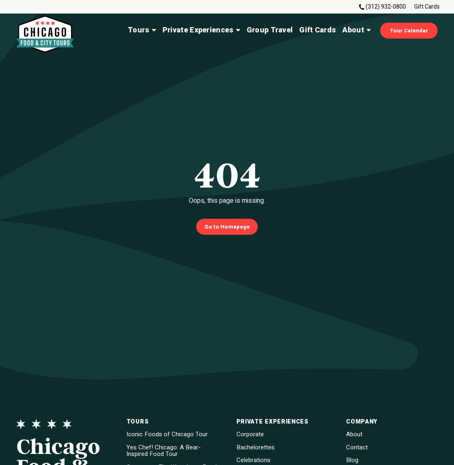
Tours (142, 30)
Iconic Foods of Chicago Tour (167, 434)
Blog (352, 460)
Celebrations (253, 460)
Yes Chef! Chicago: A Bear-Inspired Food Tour (163, 451)
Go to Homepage (227, 227)
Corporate (250, 434)
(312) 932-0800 (386, 7)
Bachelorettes (255, 447)
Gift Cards (427, 7)
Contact (357, 447)
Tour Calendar (409, 30)
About (356, 30)
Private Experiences (201, 30)
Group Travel (270, 30)
